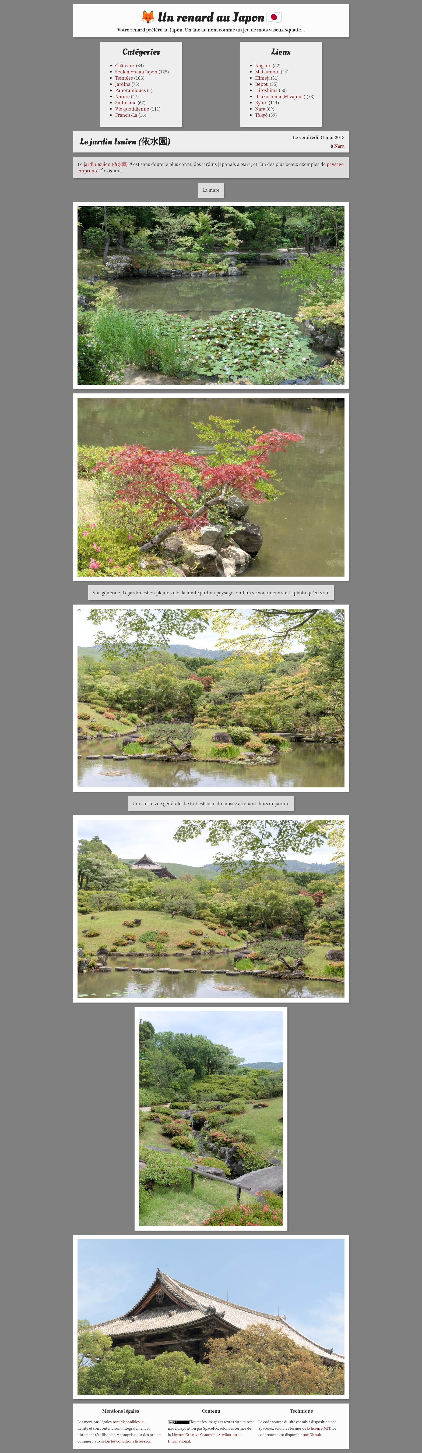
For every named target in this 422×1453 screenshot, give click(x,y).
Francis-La (126, 115)
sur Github (312, 1434)
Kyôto (261, 103)
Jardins (122, 84)
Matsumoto (267, 72)
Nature (122, 96)
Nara (260, 109)
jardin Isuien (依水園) (106, 164)
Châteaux (125, 65)
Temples (124, 78)
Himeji (262, 78)
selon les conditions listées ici (125, 1441)
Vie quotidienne (132, 109)
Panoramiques (130, 90)
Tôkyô (261, 115)
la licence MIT (318, 1428)
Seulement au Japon (136, 72)
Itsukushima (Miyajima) (280, 96)
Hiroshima (266, 90)
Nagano (263, 65)
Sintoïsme (125, 103)
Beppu (262, 84)
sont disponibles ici (128, 1421)
